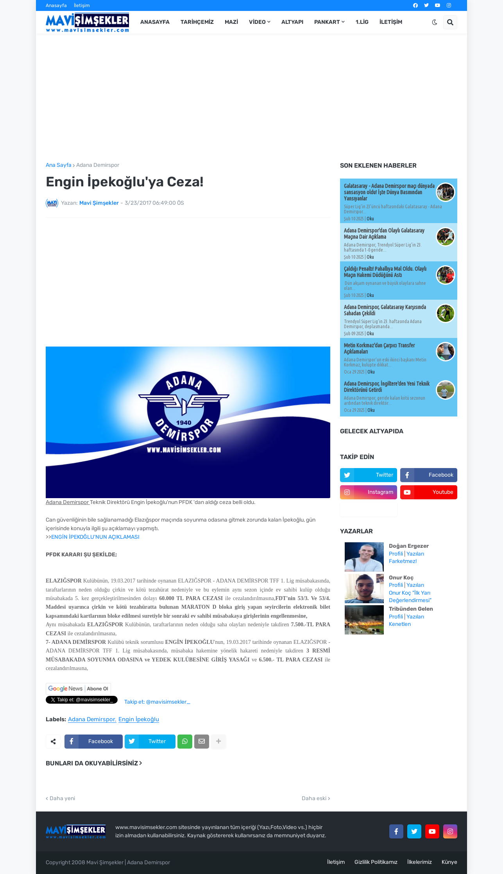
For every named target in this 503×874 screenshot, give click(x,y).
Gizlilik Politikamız (375, 862)
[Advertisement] (251, 98)
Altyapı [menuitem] (292, 22)
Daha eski (314, 798)
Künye (449, 862)
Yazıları (415, 553)
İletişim (82, 5)
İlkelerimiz (419, 862)
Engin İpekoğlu (138, 720)
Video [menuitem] (257, 22)
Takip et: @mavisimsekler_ (157, 702)
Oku (370, 218)
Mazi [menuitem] (231, 22)
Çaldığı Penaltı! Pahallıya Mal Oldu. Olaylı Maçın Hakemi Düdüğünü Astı (385, 272)
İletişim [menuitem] (390, 22)
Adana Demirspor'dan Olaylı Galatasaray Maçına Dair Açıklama (384, 233)
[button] (434, 22)
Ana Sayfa (59, 165)
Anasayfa (56, 5)
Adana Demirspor (97, 165)
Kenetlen (400, 624)
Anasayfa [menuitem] (155, 22)
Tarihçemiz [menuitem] (197, 22)
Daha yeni (62, 798)
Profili (396, 553)
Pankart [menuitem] (327, 22)
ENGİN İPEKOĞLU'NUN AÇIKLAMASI (95, 537)
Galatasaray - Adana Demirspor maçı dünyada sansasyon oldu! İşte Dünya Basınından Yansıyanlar (389, 192)
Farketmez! (403, 561)
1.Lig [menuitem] (362, 22)
